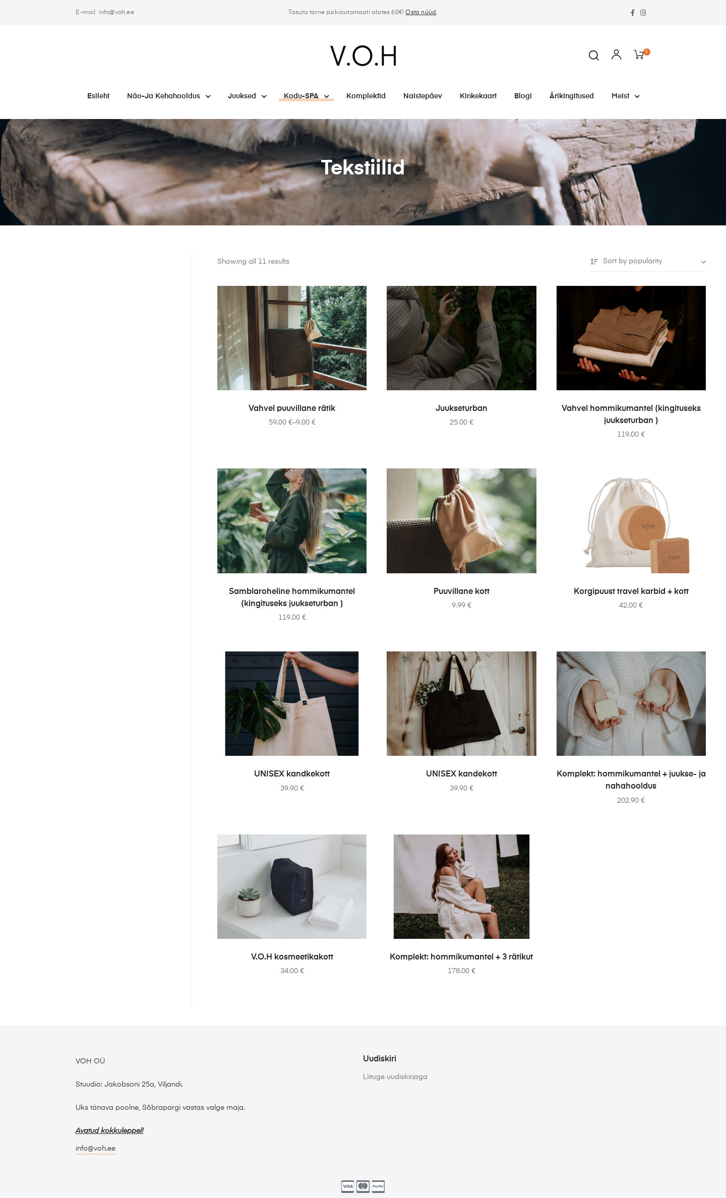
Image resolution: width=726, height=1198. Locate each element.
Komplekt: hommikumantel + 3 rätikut (461, 957)
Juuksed (247, 96)
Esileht (98, 96)
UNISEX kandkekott (292, 774)
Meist (625, 96)
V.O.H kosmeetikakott (292, 957)
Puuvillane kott (462, 592)
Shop (341, 190)
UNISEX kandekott (461, 774)
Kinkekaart (478, 96)
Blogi (523, 96)
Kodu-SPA (306, 96)
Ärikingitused (572, 96)
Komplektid (366, 96)
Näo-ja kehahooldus (168, 96)
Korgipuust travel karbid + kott (631, 592)
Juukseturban (462, 409)
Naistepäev (422, 96)
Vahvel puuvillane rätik (292, 409)
